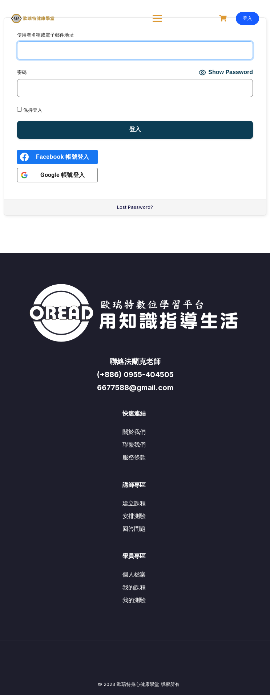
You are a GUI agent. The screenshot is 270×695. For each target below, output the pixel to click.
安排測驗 (134, 516)
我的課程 (134, 587)
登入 (247, 18)
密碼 (22, 72)
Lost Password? (135, 207)
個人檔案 (134, 574)
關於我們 (134, 431)
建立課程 (134, 503)
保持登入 (29, 110)
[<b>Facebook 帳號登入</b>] (57, 157)
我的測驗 (134, 600)
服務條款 (134, 457)
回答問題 (134, 528)
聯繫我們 (134, 444)
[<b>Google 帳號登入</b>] (57, 175)
